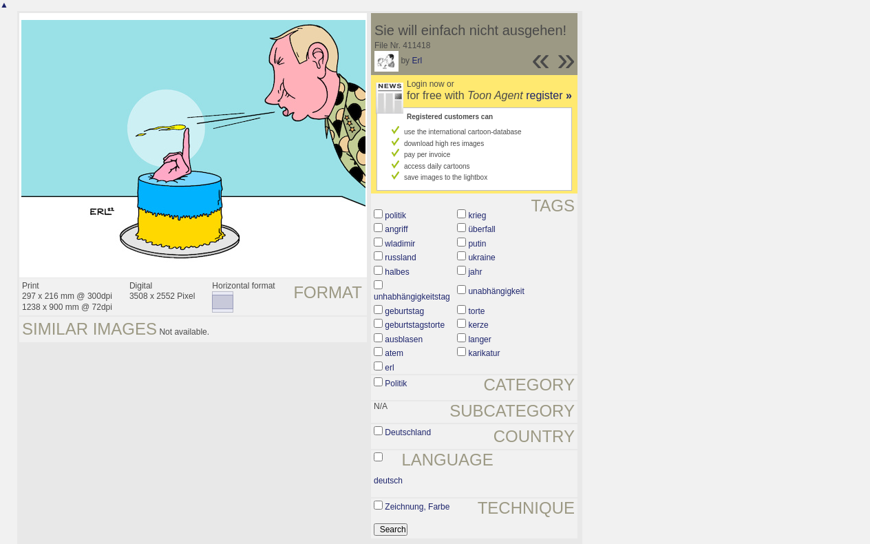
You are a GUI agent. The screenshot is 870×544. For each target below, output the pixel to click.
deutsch (388, 480)
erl (389, 368)
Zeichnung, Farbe (417, 507)
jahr (475, 272)
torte (476, 311)
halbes (397, 272)
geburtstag (404, 311)
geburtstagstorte (415, 325)
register (549, 95)
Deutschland (408, 432)
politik (395, 215)
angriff (396, 229)
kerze (478, 325)
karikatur (484, 353)
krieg (477, 215)
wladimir (400, 244)
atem (394, 353)
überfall (481, 229)
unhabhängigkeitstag (412, 297)
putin (477, 244)
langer (479, 339)
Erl (417, 60)
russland (400, 257)
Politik (396, 383)
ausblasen (404, 339)
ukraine (481, 257)
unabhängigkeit (496, 291)
